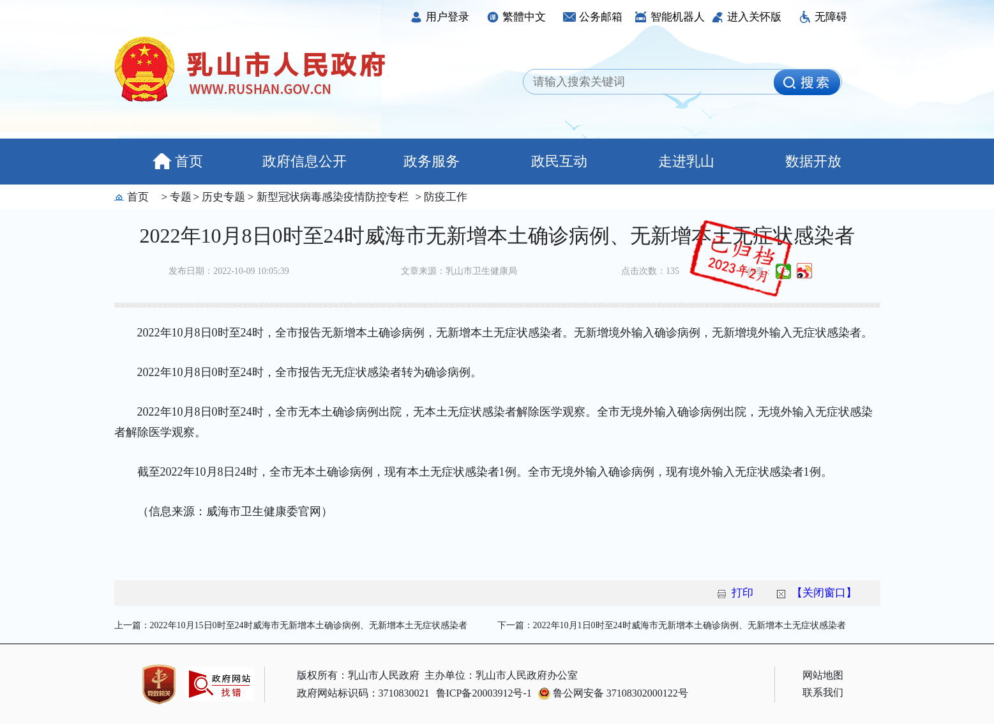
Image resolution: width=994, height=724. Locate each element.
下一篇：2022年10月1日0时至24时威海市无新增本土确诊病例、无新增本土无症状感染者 (671, 625)
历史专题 (222, 197)
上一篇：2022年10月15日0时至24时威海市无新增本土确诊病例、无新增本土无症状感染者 (290, 625)
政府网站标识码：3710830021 (363, 693)
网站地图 (822, 675)
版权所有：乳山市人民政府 (358, 675)
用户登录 (439, 17)
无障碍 (823, 17)
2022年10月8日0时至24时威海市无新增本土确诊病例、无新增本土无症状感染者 (497, 235)
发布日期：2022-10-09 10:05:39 (229, 271)
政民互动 (559, 161)
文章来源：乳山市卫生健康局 (459, 271)
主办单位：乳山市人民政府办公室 (501, 675)
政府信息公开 (304, 161)
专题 (179, 197)
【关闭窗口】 (824, 593)
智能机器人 (670, 17)
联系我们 (822, 692)
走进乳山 (686, 161)
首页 (178, 161)
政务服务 (431, 161)
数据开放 (813, 161)
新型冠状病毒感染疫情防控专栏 (330, 197)
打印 (742, 593)
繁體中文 (516, 17)
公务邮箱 (592, 17)
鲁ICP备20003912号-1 (484, 693)
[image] (807, 82)
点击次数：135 (650, 271)
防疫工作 (444, 197)
